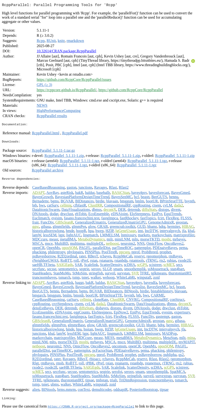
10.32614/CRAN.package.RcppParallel (66, 52)
